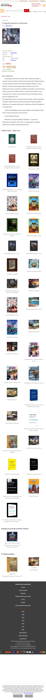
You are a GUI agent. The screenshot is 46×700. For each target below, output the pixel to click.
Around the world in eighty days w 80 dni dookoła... (34, 415)
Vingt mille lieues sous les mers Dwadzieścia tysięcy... (34, 405)
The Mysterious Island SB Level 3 (33, 383)
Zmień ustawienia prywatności (23, 518)
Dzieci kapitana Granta (12, 213)
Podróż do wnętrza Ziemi (33, 431)
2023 (23, 533)
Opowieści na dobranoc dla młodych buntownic (12, 473)
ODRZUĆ (29, 696)
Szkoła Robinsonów (34, 332)
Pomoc (23, 512)
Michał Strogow (12, 399)
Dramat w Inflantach (12, 354)
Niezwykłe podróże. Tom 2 (34, 253)
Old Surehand (34, 489)
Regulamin (23, 506)
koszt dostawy (23, 1)
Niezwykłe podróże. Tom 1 (12, 253)
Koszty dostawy (23, 503)
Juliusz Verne (8, 25)
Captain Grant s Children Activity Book (33, 360)
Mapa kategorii (23, 545)
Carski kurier (12, 147)
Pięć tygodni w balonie (12, 423)
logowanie (42, 1)
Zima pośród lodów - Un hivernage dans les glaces (12, 190)
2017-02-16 (13, 60)
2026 (23, 524)
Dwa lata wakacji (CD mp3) (34, 309)
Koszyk (23, 500)
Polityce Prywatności (29, 693)
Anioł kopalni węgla (33, 169)
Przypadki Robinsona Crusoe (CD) (12, 489)
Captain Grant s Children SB (12, 382)
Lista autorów (23, 551)
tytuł (45, 11)
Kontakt (23, 515)
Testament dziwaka (12, 274)
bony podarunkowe (34, 1)
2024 (23, 530)
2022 (23, 536)
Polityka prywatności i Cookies (23, 509)
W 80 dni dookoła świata (34, 213)
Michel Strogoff (33, 447)
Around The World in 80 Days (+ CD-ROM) (12, 431)
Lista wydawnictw (23, 548)
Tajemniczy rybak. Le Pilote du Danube (12, 235)
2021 (23, 539)
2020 (23, 542)
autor (40, 11)
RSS (34, 561)
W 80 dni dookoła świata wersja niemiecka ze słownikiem (12, 448)
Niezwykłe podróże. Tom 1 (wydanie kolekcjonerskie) (12, 167)
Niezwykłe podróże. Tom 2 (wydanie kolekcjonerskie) (34, 147)
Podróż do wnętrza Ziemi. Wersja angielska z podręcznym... (12, 457)
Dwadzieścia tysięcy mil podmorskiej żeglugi (12, 291)
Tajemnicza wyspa (33, 191)
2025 (23, 527)
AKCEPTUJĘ (18, 696)
